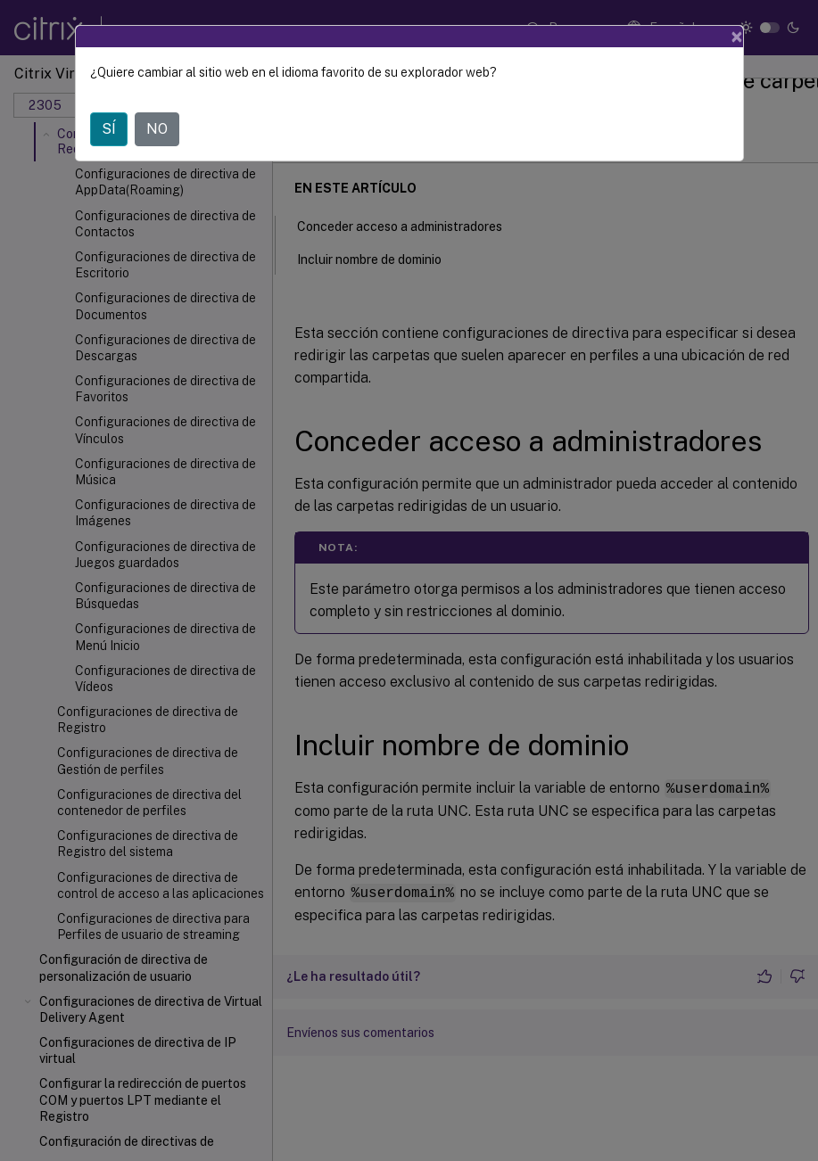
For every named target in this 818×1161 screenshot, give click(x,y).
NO (157, 128)
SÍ (109, 128)
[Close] (736, 37)
